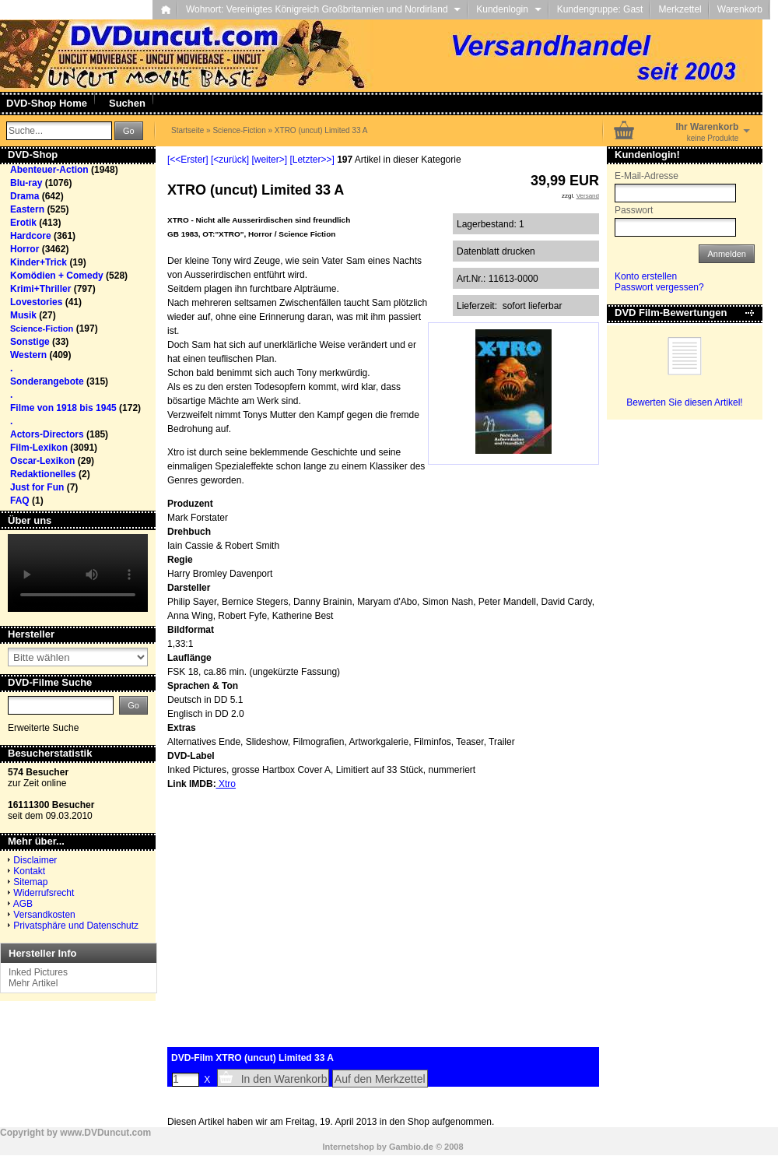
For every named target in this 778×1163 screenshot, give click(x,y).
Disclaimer (35, 860)
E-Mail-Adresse (646, 175)
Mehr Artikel (33, 983)
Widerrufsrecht (43, 892)
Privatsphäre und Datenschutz (75, 925)
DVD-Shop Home (46, 103)
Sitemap (30, 882)
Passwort (634, 210)
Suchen (127, 103)
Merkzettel (679, 9)
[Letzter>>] (311, 159)
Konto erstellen (646, 276)
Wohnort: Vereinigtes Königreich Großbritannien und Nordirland (323, 9)
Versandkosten (44, 914)
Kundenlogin (508, 9)
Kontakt (29, 871)
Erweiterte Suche (43, 727)
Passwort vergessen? (659, 287)
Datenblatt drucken (496, 251)
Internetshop (348, 1146)
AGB (23, 903)
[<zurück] (230, 159)
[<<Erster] (188, 159)
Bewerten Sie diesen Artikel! (684, 402)
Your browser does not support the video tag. (78, 573)
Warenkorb (739, 9)
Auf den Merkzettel (380, 1079)
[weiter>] (269, 159)
